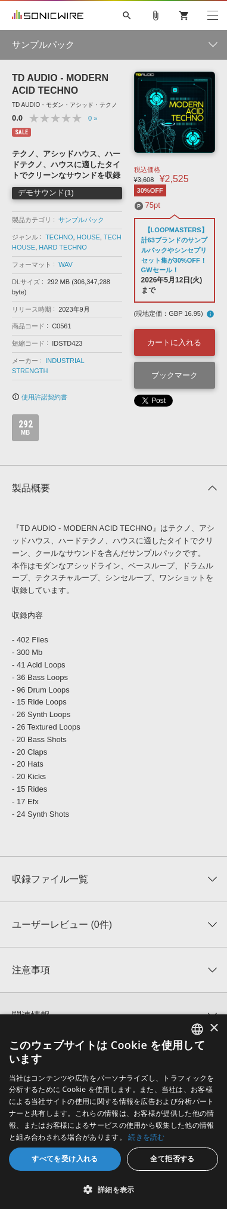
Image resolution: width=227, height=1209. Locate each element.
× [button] (213, 1028)
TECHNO (59, 237)
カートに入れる (174, 342)
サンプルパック (81, 219)
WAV (65, 264)
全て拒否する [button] (172, 1158)
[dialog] (113, 1111)
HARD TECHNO (62, 247)
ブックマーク (174, 375)
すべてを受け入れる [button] (65, 1158)
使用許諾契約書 (39, 397)
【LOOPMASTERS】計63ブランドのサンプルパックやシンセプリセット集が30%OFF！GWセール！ (174, 249)
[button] (113, 1189)
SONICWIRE (47, 15)
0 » (92, 118)
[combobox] (197, 1029)
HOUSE (88, 237)
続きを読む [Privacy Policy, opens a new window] (146, 1137)
